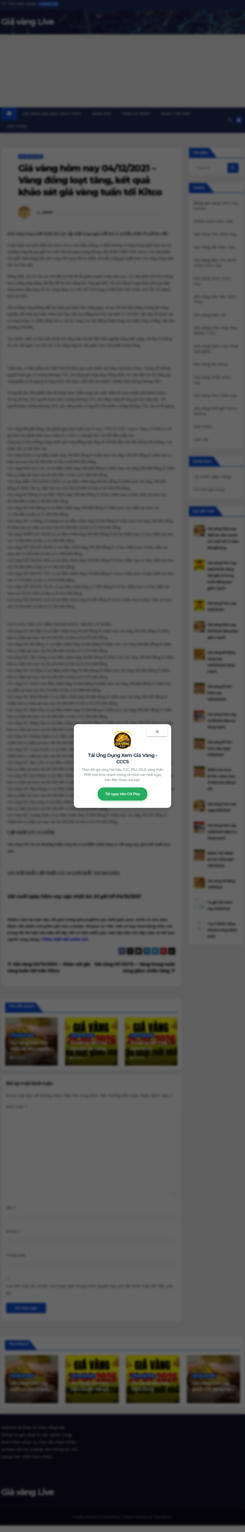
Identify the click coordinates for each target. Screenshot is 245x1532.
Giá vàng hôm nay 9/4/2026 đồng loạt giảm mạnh (222, 631)
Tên (11, 1207)
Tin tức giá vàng (31, 156)
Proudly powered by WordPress (96, 1517)
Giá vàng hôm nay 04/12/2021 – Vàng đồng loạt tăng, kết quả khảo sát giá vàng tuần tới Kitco (90, 180)
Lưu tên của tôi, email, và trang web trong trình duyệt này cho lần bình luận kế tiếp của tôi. (89, 1290)
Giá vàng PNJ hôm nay (215, 395)
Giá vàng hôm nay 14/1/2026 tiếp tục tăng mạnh (221, 720)
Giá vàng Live (27, 22)
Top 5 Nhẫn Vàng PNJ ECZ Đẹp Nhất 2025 (222, 930)
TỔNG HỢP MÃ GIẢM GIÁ (64, 939)
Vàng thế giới (175, 114)
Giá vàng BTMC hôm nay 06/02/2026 (219, 692)
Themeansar (162, 1517)
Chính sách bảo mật (213, 221)
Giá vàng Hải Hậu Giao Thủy (51, 114)
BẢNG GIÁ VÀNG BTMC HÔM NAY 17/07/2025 (220, 859)
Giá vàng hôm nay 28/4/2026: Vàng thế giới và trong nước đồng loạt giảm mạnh (221, 575)
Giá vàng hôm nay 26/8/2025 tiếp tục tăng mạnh (222, 831)
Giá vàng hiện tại (210, 314)
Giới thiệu (17, 126)
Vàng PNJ (101, 114)
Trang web (16, 1255)
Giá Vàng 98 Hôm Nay (215, 247)
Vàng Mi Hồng (136, 114)
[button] (230, 120)
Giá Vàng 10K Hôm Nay (215, 234)
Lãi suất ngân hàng (212, 476)
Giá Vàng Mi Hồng (210, 364)
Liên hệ (201, 439)
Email (13, 1231)
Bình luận (17, 1106)
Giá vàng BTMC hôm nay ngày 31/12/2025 (219, 748)
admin (47, 212)
